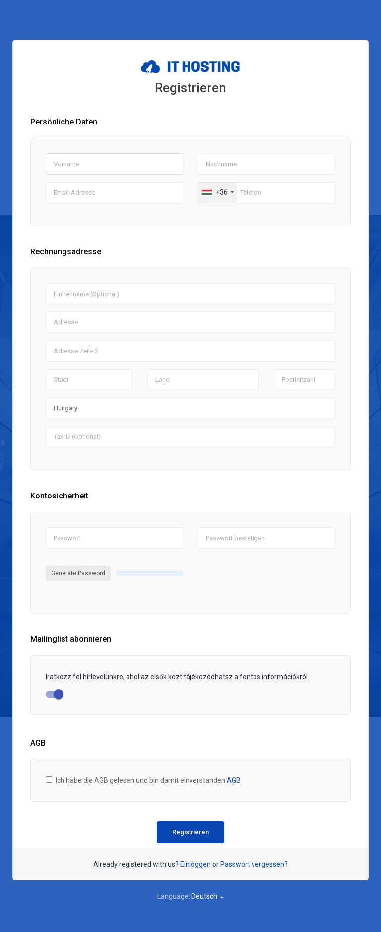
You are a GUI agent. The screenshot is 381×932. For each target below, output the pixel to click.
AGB (234, 780)
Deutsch (207, 896)
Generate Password (78, 573)
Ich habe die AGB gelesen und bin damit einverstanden (148, 780)
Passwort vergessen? (254, 864)
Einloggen (195, 864)
